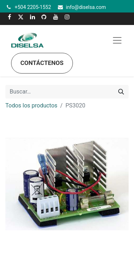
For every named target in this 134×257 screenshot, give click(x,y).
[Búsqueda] (121, 92)
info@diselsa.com (86, 7)
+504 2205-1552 (33, 7)
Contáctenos (42, 62)
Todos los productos (31, 105)
